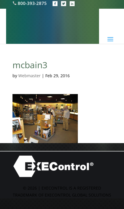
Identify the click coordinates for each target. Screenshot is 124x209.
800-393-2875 (30, 3)
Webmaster (29, 75)
